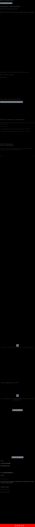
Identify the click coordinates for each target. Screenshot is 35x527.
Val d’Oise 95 (6, 481)
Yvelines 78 (4, 482)
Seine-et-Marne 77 (9, 482)
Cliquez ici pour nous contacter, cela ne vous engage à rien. (11, 101)
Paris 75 (2, 481)
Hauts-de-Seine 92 (27, 481)
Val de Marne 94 (12, 481)
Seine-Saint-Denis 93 (19, 481)
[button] (17, 5)
